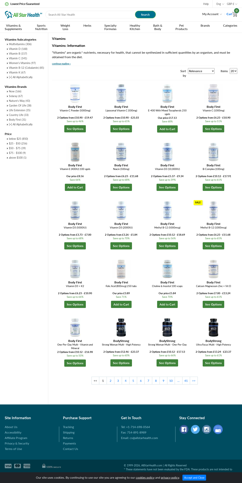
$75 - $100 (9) (17, 152)
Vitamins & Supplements (13, 27)
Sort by (183, 73)
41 (186, 380)
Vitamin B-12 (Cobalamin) (26, 67)
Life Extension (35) (19, 110)
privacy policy (170, 477)
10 (171, 380)
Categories (230, 25)
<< (95, 380)
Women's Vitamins (22, 63)
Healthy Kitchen (135, 27)
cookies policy (145, 477)
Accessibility (13, 432)
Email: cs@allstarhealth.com (139, 438)
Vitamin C (18, 58)
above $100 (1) (17, 157)
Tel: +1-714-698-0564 (135, 427)
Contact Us (70, 449)
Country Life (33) (19, 115)
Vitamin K (17, 72)
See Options (75, 128)
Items (224, 71)
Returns (68, 438)
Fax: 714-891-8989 (133, 432)
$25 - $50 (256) (18, 143)
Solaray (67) (16, 96)
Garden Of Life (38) (20, 105)
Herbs (87, 25)
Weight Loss (65, 27)
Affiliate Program (16, 438)
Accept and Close (194, 477)
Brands (205, 25)
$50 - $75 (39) (17, 148)
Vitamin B (18, 53)
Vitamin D (18, 48)
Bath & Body (157, 27)
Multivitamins (20, 44)
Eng (218, 3)
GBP (230, 3)
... (178, 380)
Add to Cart (167, 129)
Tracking (68, 427)
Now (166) (15, 91)
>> (193, 380)
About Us (11, 427)
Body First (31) (17, 119)
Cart (231, 14)
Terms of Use (13, 449)
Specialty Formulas (110, 27)
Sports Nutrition (41, 27)
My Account (210, 14)
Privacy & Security (17, 443)
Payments (69, 443)
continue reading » (61, 63)
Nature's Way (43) (19, 100)
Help (206, 3)
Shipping (68, 432)
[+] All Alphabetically (21, 77)
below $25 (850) (18, 138)
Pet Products (181, 27)
